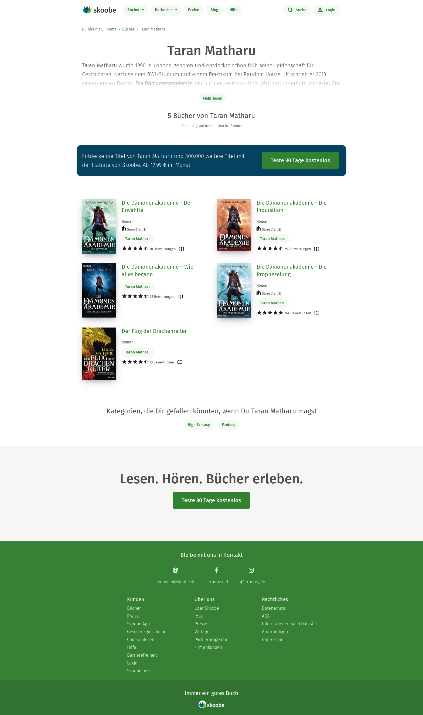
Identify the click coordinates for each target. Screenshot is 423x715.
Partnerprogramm (211, 639)
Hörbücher (164, 10)
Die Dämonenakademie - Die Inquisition (292, 207)
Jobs (199, 616)
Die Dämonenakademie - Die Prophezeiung (292, 271)
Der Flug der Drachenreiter (154, 331)
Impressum (273, 639)
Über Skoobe (207, 608)
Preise (193, 10)
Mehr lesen (212, 98)
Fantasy (228, 425)
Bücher (134, 10)
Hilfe (234, 10)
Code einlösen (140, 639)
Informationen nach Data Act (289, 623)
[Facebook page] (218, 575)
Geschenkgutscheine (146, 631)
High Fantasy (199, 425)
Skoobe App (138, 623)
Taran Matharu (138, 239)
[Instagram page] (253, 575)
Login (326, 9)
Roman (128, 221)
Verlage (202, 631)
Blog (214, 10)
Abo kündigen (275, 631)
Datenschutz (273, 608)
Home (111, 29)
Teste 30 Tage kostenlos (300, 160)
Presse (201, 623)
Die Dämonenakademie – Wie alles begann (157, 271)
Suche (297, 9)
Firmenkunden (208, 647)
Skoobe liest (139, 670)
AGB (266, 616)
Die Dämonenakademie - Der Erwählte (157, 207)
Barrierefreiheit (142, 655)
